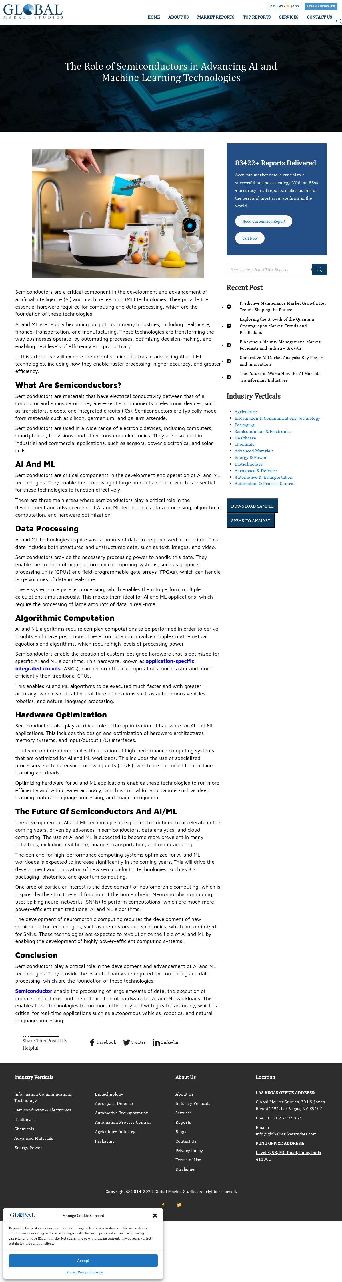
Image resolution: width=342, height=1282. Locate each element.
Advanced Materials (254, 456)
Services (183, 1112)
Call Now (252, 242)
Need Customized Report (268, 222)
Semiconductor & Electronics (263, 436)
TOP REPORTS (257, 17)
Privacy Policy (189, 1150)
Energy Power (28, 1147)
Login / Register (321, 6)
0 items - (284, 6)
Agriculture (246, 417)
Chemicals (244, 450)
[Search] (319, 275)
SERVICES (288, 17)
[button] (155, 1215)
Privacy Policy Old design (84, 1272)
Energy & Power (251, 463)
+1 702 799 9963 (283, 1118)
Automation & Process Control (265, 489)
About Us (184, 1094)
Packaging (244, 430)
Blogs (180, 1131)
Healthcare (245, 443)
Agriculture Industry (115, 1131)
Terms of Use (188, 1159)
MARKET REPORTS (215, 17)
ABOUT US (178, 17)
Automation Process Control (123, 1122)
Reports (183, 1122)
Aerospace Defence (114, 1103)
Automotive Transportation (122, 1112)
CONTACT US (319, 17)
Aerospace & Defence (256, 476)
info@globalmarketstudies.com (286, 1134)
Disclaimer (185, 1169)
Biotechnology (249, 469)
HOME (153, 17)
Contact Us (185, 1141)
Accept (83, 1260)
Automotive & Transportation (264, 482)
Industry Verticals (192, 1103)
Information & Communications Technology (277, 423)
